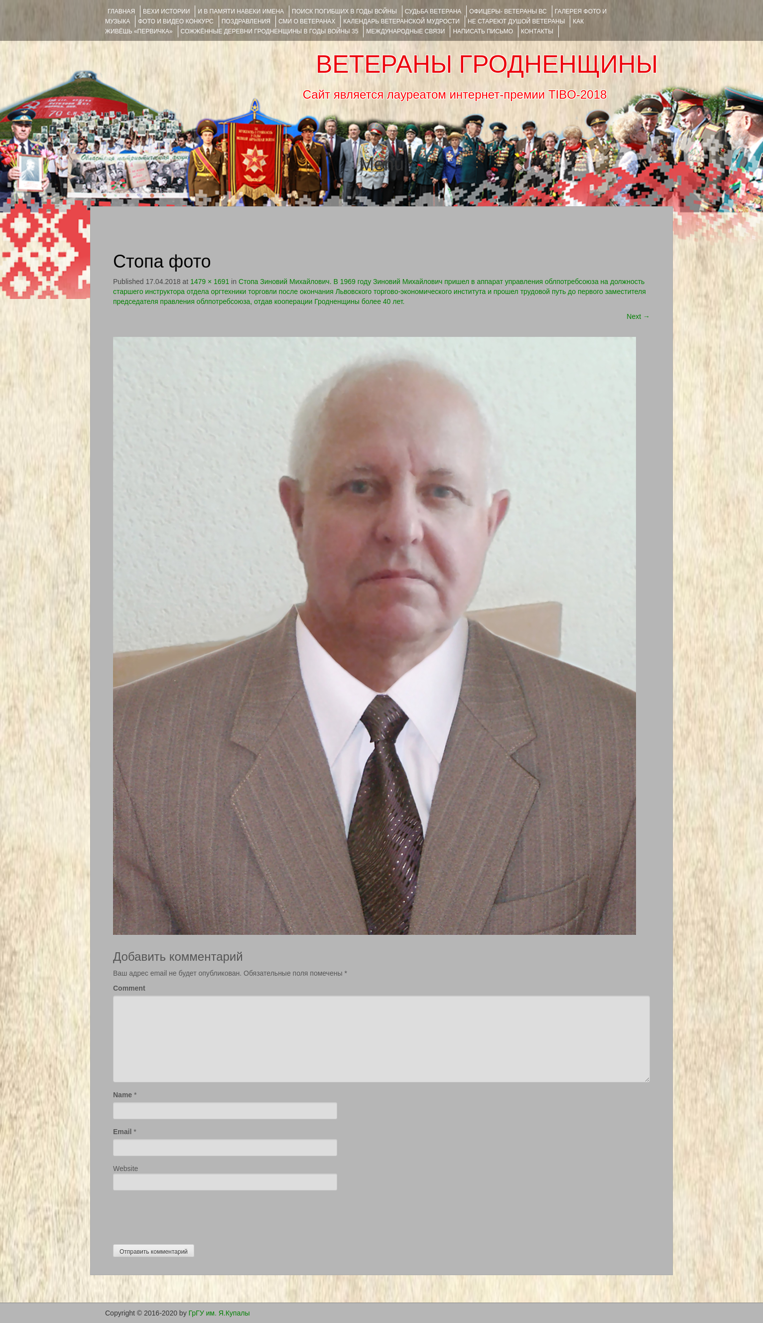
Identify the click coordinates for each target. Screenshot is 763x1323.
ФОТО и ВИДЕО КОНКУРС (175, 21)
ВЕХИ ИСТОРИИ (166, 11)
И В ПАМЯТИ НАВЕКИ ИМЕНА (241, 11)
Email (122, 1132)
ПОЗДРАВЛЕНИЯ (246, 21)
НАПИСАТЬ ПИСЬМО (483, 31)
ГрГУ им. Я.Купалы (219, 1313)
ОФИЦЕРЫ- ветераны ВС (507, 11)
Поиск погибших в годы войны (344, 11)
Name (122, 1095)
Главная (121, 11)
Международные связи (405, 31)
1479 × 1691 (209, 282)
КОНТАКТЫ (537, 31)
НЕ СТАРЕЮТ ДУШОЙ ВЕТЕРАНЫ (516, 21)
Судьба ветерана (433, 11)
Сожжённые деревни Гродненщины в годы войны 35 (270, 31)
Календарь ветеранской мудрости (401, 21)
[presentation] (188, 1214)
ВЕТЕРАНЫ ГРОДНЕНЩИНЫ (487, 64)
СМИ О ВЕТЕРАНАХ (306, 21)
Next (638, 316)
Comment (129, 988)
